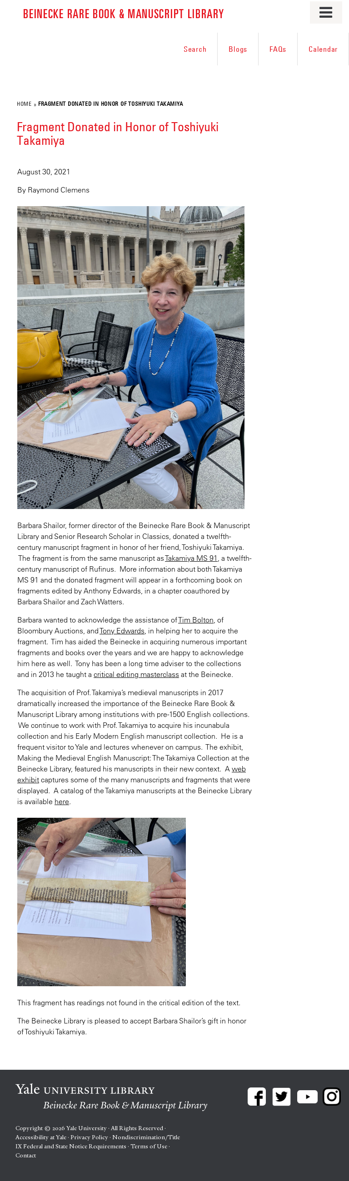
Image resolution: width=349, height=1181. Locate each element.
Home (24, 103)
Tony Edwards (122, 630)
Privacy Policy (89, 1137)
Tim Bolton (196, 619)
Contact (25, 1155)
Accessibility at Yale (40, 1137)
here (62, 801)
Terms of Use (148, 1146)
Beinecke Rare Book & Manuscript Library (123, 13)
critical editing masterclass (136, 674)
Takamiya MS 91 (191, 558)
